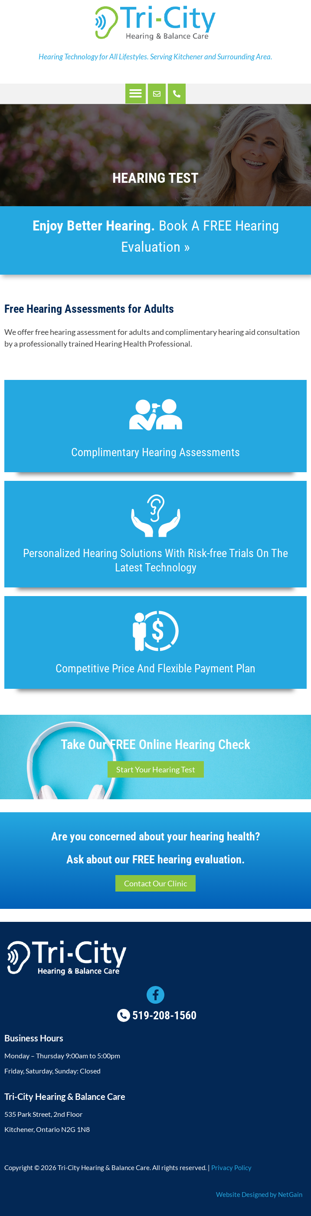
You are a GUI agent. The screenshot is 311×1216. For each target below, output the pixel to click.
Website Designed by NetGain (259, 1194)
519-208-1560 (164, 1015)
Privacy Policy (231, 1167)
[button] (135, 94)
